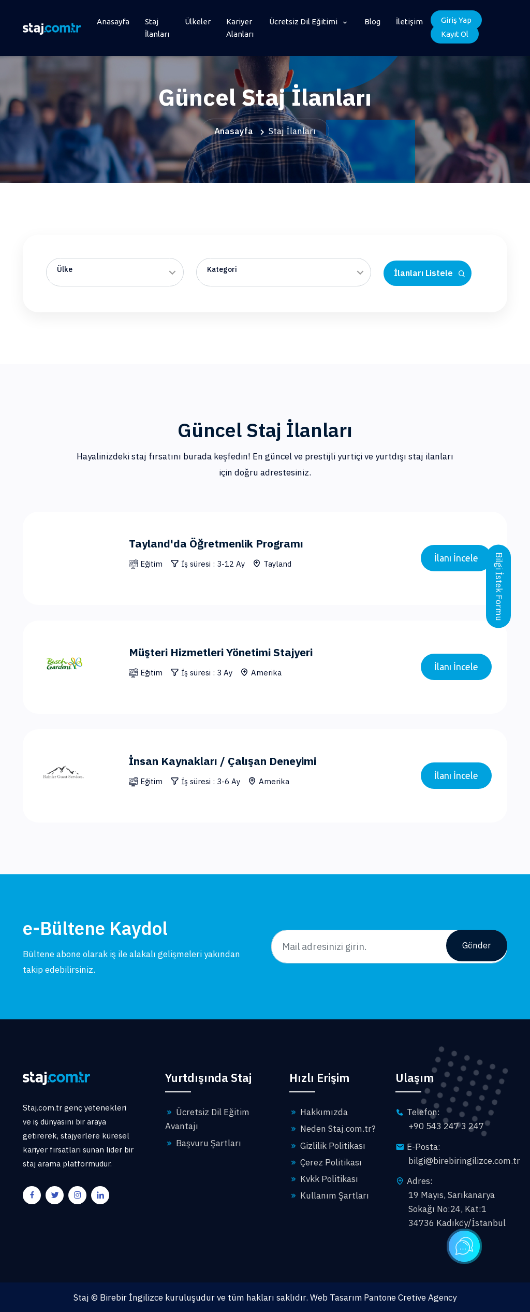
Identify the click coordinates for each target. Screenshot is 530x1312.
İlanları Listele (430, 273)
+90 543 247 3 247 (446, 1126)
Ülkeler (198, 21)
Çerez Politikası (325, 1162)
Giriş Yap (456, 20)
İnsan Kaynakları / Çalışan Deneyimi (229, 760)
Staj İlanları (157, 27)
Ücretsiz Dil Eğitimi (304, 21)
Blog (372, 21)
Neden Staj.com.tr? (332, 1128)
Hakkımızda (318, 1112)
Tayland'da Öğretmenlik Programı (223, 543)
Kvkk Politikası (323, 1179)
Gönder (476, 946)
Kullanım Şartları (329, 1195)
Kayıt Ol (454, 34)
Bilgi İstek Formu (499, 587)
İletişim (409, 21)
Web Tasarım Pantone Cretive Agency (383, 1297)
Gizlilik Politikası (327, 1145)
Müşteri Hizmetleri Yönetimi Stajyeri (228, 651)
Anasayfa (113, 21)
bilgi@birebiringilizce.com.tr (464, 1160)
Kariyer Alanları (240, 27)
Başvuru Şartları (203, 1143)
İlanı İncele (456, 558)
